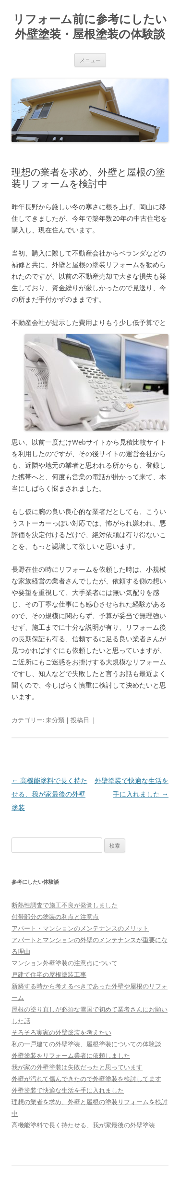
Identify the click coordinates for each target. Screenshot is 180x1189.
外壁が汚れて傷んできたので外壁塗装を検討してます (86, 1078)
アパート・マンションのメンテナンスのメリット (80, 928)
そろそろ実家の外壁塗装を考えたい (61, 1032)
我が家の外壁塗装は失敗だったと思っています (77, 1067)
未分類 (55, 720)
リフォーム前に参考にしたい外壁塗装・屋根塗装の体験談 (90, 26)
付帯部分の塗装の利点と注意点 (55, 916)
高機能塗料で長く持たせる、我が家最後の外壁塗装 (49, 794)
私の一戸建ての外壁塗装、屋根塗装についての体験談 (86, 1044)
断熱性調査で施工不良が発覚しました (65, 905)
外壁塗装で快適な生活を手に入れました (68, 1090)
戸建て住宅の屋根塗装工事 (49, 974)
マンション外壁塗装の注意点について (65, 963)
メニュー (90, 60)
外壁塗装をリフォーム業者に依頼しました (71, 1055)
